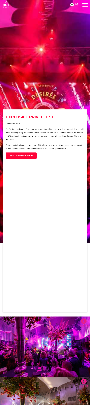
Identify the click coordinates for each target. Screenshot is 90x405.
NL (72, 5)
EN (76, 5)
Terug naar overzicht (21, 155)
